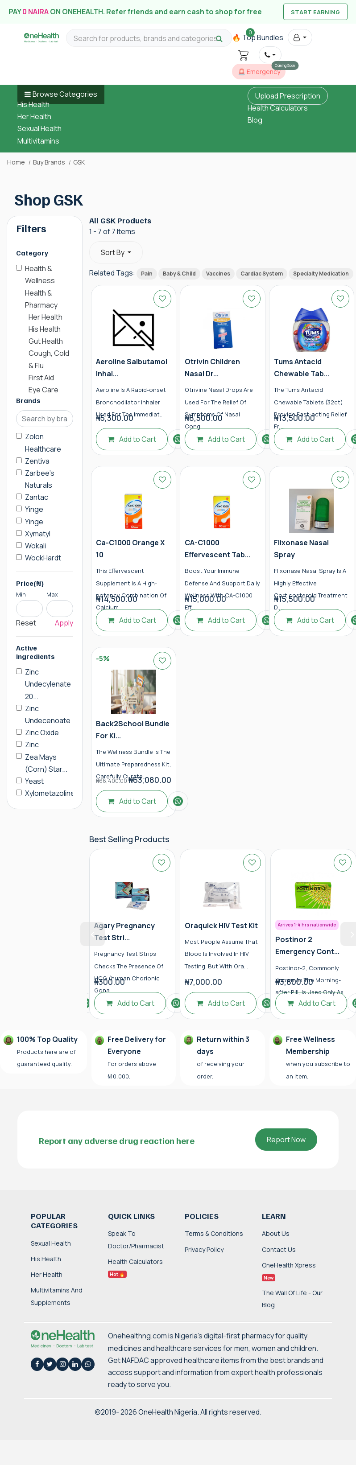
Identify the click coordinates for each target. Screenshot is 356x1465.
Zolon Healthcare (43, 442)
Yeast (34, 781)
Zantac (36, 497)
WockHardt (43, 558)
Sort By (113, 252)
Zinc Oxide (42, 732)
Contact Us (279, 1249)
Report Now (286, 1139)
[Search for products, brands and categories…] (149, 39)
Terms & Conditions (214, 1233)
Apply (64, 623)
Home (16, 162)
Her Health (34, 116)
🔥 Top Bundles (257, 37)
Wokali (35, 546)
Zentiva (37, 461)
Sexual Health (39, 128)
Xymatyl (37, 534)
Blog (255, 120)
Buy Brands (49, 162)
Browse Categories (65, 94)
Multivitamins (38, 141)
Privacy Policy (204, 1249)
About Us (276, 1233)
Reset (26, 623)
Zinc (32, 744)
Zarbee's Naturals (39, 479)
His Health (33, 104)
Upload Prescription (287, 96)
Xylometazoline (50, 793)
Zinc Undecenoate (47, 714)
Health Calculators (278, 108)
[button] (300, 37)
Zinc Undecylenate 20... (48, 684)
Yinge (34, 509)
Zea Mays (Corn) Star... (46, 763)
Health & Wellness (40, 274)
